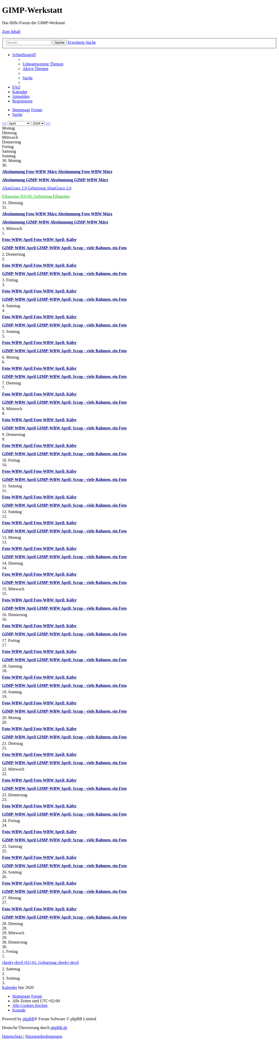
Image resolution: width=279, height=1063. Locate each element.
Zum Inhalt (11, 31)
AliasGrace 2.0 (15, 188)
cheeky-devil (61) (17, 962)
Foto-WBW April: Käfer (55, 239)
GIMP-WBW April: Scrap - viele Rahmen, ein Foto (82, 248)
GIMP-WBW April (19, 248)
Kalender (9, 987)
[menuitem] (43, 64)
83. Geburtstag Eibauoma (49, 196)
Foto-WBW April (17, 239)
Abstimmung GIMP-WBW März (79, 180)
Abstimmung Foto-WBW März (30, 171)
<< (4, 123)
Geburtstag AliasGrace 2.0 (49, 188)
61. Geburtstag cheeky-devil (55, 962)
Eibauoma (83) (15, 196)
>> (48, 123)
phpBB (28, 1019)
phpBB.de (59, 1027)
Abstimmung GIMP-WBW (26, 180)
